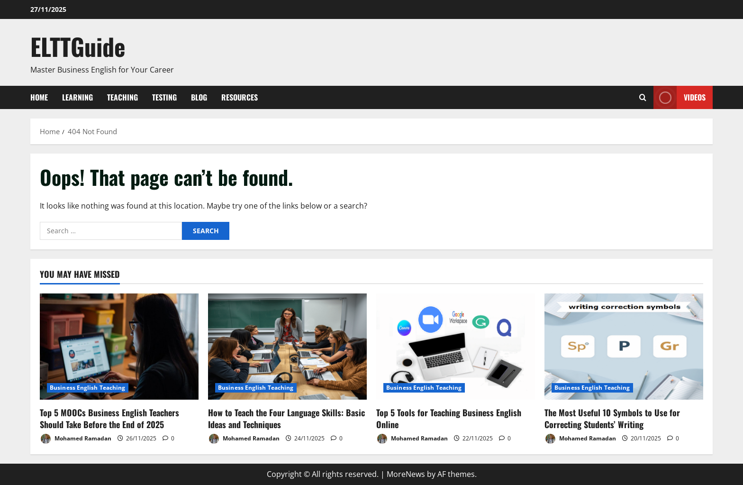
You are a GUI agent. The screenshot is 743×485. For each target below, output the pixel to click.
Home (39, 97)
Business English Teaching (88, 388)
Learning (77, 97)
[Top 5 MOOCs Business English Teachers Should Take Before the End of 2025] (119, 346)
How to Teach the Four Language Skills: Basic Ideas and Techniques (286, 418)
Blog (199, 97)
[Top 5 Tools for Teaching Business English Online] (455, 346)
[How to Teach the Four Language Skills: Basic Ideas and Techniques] (287, 346)
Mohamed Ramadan (75, 439)
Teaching (122, 97)
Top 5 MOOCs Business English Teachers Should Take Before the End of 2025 (109, 418)
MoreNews (406, 474)
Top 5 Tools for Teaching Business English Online (448, 418)
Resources (239, 97)
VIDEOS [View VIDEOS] (679, 97)
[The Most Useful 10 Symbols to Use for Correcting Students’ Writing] (623, 346)
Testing (164, 97)
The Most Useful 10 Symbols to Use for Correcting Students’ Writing (612, 418)
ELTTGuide (78, 46)
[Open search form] (642, 97)
